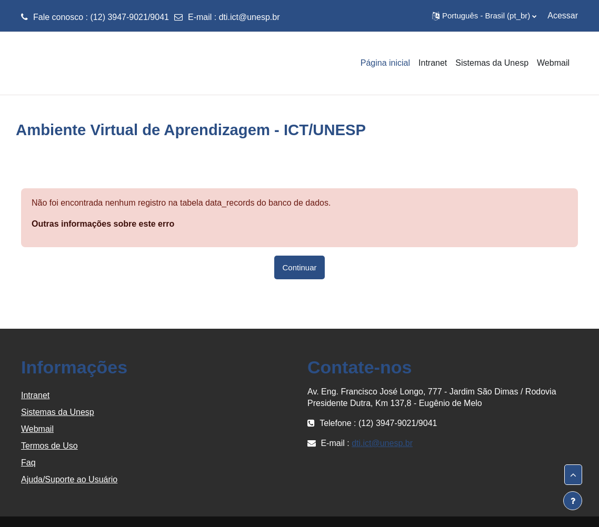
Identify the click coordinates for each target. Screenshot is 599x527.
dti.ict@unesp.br (249, 17)
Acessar (562, 15)
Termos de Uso (49, 445)
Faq (28, 462)
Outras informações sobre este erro (103, 223)
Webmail (37, 428)
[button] (484, 16)
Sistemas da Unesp (57, 412)
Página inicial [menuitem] (385, 62)
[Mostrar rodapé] (572, 500)
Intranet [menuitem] (432, 62)
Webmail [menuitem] (553, 62)
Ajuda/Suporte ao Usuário (69, 479)
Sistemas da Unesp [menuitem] (491, 62)
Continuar (300, 267)
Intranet (35, 395)
